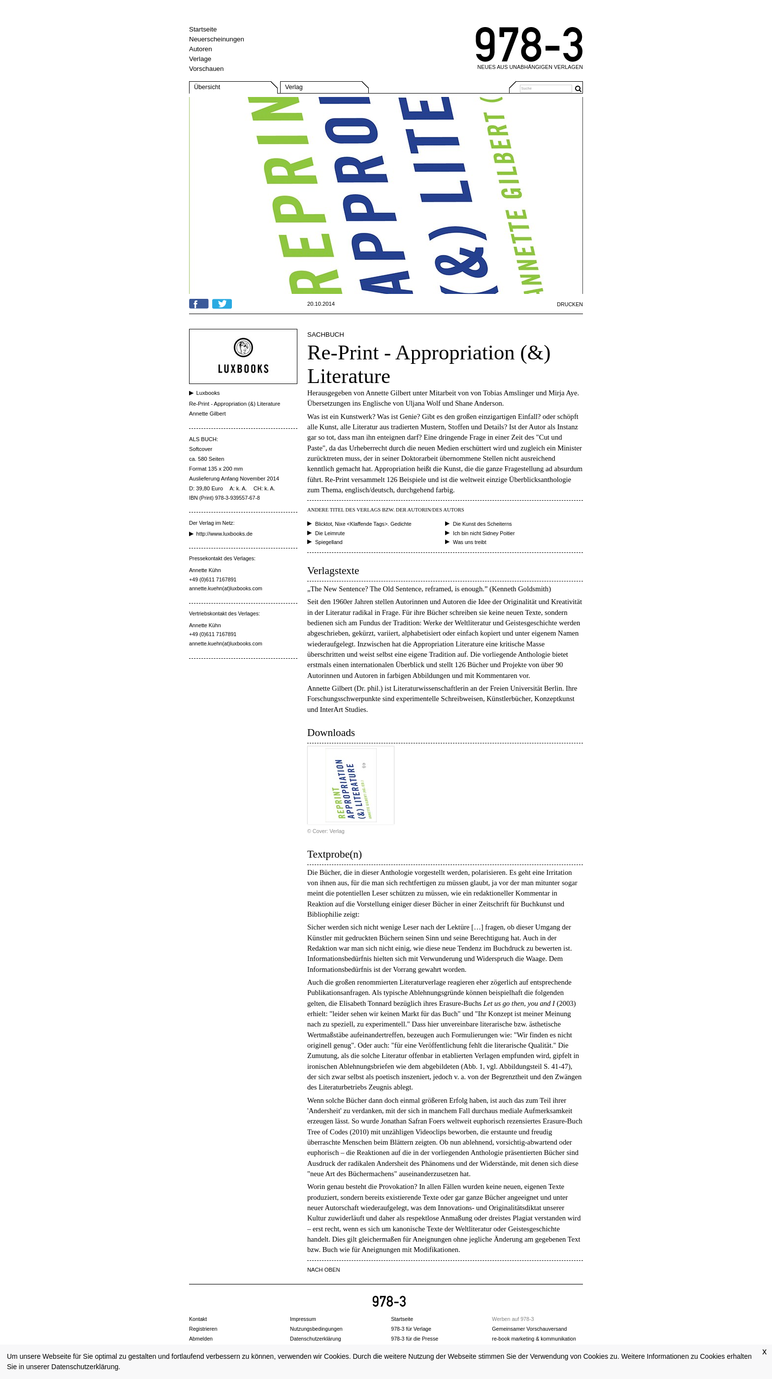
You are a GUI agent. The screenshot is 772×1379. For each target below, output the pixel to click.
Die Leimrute (330, 533)
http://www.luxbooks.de (224, 534)
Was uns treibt (469, 542)
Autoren (200, 49)
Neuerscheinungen (216, 39)
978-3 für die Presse (414, 1339)
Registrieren (203, 1329)
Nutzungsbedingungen (316, 1329)
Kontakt (198, 1319)
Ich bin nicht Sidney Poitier (484, 533)
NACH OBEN (323, 1270)
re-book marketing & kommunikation (534, 1339)
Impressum (303, 1319)
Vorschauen (206, 68)
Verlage (200, 59)
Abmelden (201, 1339)
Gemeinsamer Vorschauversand (529, 1329)
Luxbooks (208, 393)
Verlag (294, 87)
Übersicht (207, 87)
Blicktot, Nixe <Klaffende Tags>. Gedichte (363, 524)
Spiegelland (329, 542)
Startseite (203, 29)
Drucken (570, 304)
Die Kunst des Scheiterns (482, 524)
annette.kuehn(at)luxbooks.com (225, 588)
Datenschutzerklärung (84, 1367)
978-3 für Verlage (411, 1329)
